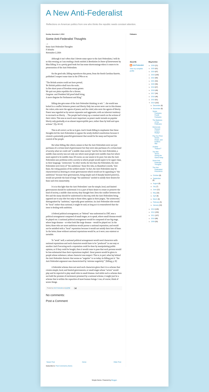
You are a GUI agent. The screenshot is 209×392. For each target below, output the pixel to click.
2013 (153, 209)
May (154, 193)
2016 (153, 97)
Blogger (114, 380)
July (154, 186)
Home (84, 362)
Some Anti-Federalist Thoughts (157, 162)
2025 (153, 68)
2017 (153, 93)
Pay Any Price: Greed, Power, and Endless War (157, 140)
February (156, 202)
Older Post (117, 362)
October (156, 175)
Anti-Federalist (138, 65)
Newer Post (51, 362)
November (157, 109)
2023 (153, 75)
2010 (153, 218)
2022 (153, 78)
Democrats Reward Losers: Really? (156, 130)
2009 (153, 221)
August (155, 183)
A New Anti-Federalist (84, 12)
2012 (153, 212)
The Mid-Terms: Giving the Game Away (157, 154)
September (157, 178)
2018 (153, 90)
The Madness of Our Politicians (157, 122)
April (154, 196)
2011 (153, 215)
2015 (153, 100)
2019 (153, 87)
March (155, 199)
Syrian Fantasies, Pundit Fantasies (157, 114)
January (156, 205)
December (157, 105)
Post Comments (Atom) (64, 366)
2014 (153, 103)
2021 (153, 81)
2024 (153, 72)
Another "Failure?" (156, 148)
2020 (153, 84)
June (155, 190)
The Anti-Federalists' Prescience (157, 169)
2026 (153, 65)
